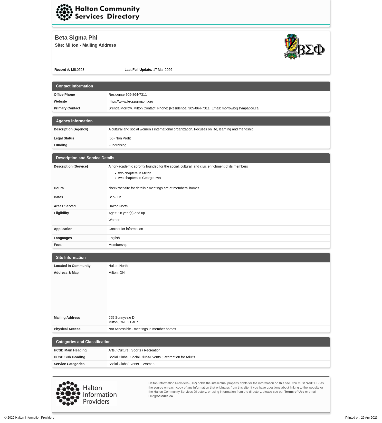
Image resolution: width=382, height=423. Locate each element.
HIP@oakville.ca (160, 396)
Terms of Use (294, 391)
